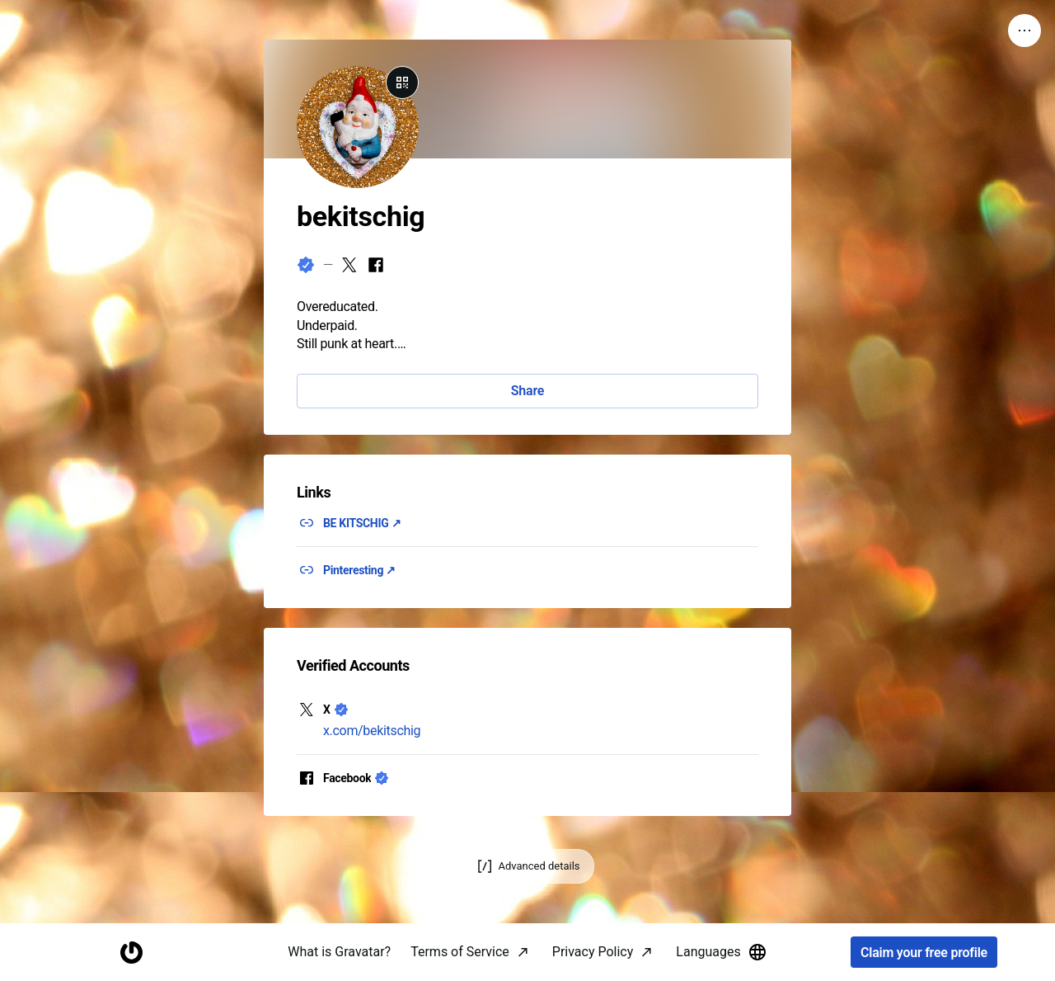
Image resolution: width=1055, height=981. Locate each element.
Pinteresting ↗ (359, 570)
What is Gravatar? (339, 952)
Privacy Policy (593, 952)
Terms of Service (459, 952)
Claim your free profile (923, 952)
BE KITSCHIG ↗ (362, 523)
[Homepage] (131, 952)
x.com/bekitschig (371, 730)
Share (527, 391)
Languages (721, 952)
